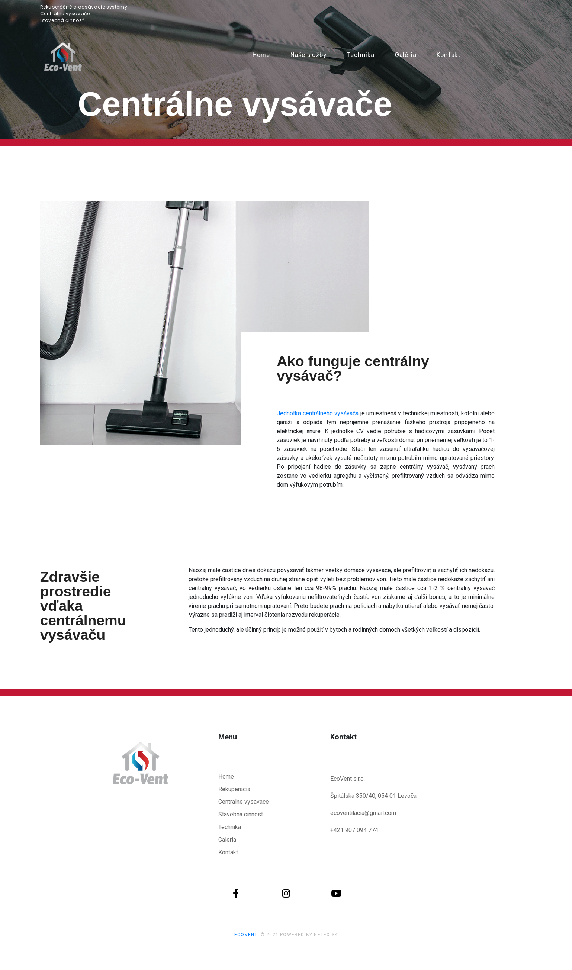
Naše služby (308, 54)
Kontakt (449, 54)
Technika (360, 54)
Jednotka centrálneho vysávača (318, 413)
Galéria (406, 54)
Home (261, 54)
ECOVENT (245, 934)
